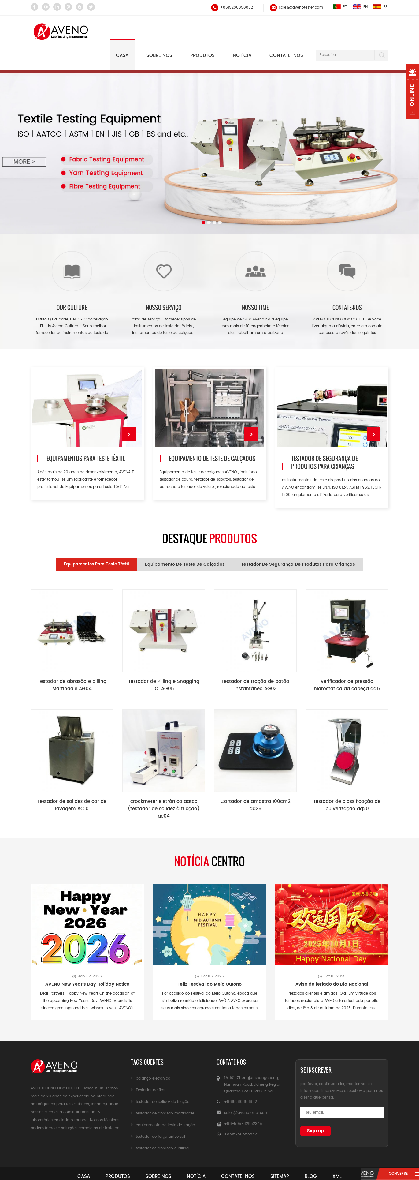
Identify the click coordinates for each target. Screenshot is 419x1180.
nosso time (255, 283)
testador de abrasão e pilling (162, 1125)
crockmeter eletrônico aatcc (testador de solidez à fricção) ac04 (163, 786)
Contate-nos (286, 31)
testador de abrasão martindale (165, 1090)
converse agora (392, 1174)
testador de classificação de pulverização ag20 (347, 782)
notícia (242, 31)
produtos (108, 1153)
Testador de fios (150, 1066)
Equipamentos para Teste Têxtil (85, 436)
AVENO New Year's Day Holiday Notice (87, 960)
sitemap (285, 1153)
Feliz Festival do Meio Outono (209, 960)
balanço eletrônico (153, 1055)
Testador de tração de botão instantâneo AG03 (255, 662)
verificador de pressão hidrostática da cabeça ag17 (347, 662)
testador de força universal (160, 1113)
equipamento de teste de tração (165, 1101)
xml (351, 1153)
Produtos (202, 31)
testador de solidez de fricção (163, 1078)
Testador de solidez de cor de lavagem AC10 (72, 782)
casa (70, 1153)
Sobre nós (159, 31)
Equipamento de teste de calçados (212, 436)
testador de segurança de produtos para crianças (324, 440)
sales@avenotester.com (300, 7)
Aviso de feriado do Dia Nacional (331, 960)
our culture (72, 283)
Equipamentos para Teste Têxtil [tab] (96, 541)
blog (321, 1153)
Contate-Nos (240, 1153)
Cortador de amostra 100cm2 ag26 (255, 782)
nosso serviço (163, 283)
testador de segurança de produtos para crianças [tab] (298, 541)
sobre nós (152, 1153)
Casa (122, 31)
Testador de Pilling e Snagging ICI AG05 (164, 662)
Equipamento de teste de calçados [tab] (185, 541)
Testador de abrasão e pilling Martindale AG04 (72, 662)
